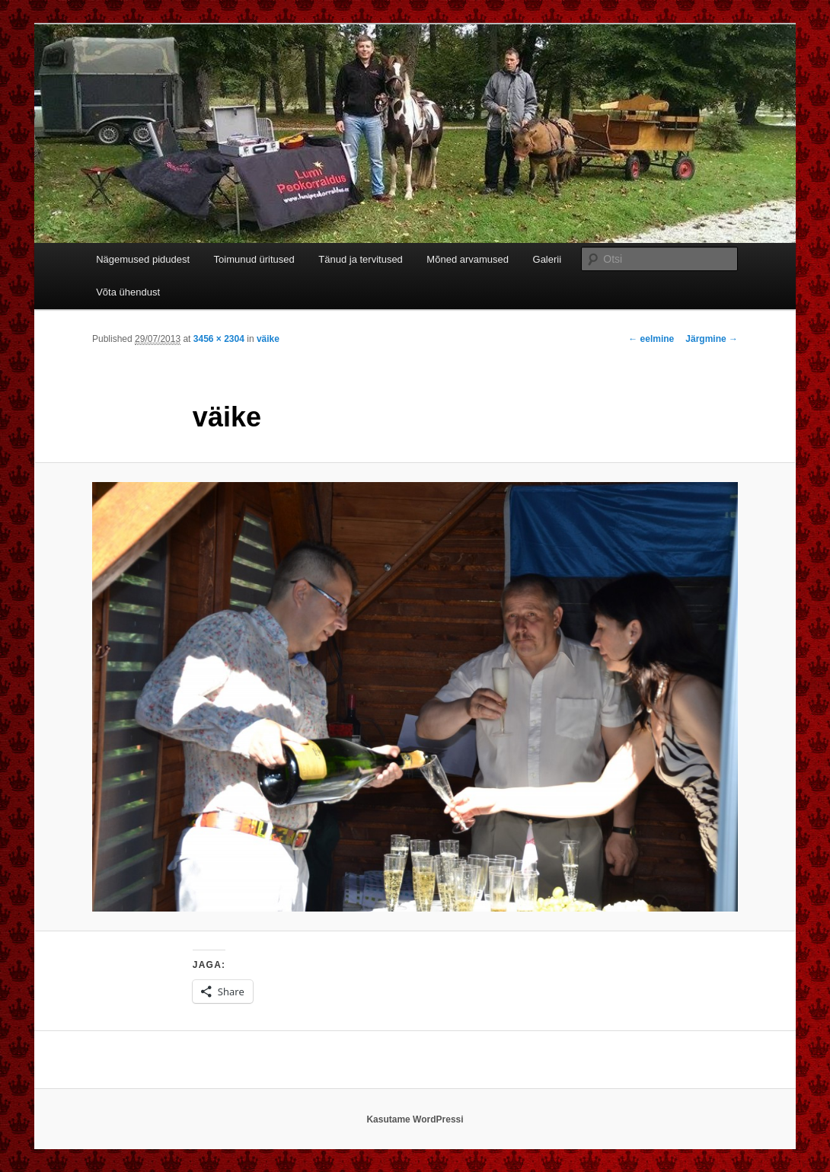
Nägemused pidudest (143, 259)
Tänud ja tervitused (360, 259)
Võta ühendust (128, 292)
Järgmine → (711, 339)
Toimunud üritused (254, 259)
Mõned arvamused (467, 259)
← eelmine (651, 339)
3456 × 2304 (218, 339)
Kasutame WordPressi (414, 1119)
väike (268, 339)
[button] (415, 697)
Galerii (547, 259)
